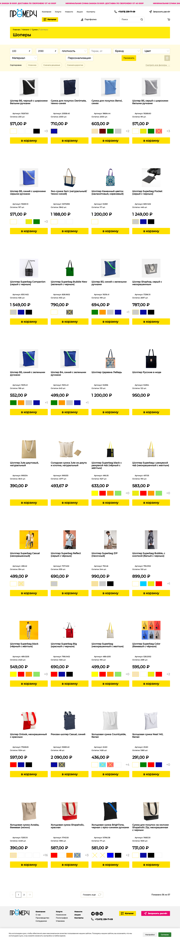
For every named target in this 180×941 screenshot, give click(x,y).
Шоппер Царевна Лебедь (107, 372)
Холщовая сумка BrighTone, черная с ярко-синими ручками (110, 826)
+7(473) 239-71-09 (104, 919)
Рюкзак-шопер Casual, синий (68, 734)
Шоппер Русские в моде (146, 372)
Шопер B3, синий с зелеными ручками (109, 283)
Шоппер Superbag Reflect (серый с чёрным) (66, 554)
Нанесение (61, 915)
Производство (42, 918)
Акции (80, 12)
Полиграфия (62, 918)
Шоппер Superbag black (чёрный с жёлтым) (24, 645)
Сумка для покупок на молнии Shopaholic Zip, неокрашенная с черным (150, 827)
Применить (129, 58)
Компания (46, 12)
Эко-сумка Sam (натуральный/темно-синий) (69, 192)
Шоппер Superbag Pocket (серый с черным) (147, 192)
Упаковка (60, 921)
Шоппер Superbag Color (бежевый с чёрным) (146, 645)
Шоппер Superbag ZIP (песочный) (105, 554)
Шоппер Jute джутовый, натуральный (24, 464)
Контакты (90, 12)
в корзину (29, 140)
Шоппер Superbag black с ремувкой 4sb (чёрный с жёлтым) (107, 465)
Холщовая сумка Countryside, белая (109, 735)
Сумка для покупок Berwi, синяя (107, 102)
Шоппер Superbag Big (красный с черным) (64, 645)
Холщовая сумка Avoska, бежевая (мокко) (24, 826)
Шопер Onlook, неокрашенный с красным (28, 735)
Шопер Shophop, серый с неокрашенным (147, 283)
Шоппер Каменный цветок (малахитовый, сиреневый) (108, 192)
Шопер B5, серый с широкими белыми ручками (150, 102)
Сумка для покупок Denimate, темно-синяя (68, 102)
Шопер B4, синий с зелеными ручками (68, 373)
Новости (69, 12)
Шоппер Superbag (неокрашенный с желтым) (108, 645)
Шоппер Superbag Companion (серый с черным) (27, 283)
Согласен (165, 935)
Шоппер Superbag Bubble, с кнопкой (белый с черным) (148, 554)
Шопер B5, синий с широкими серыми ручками (28, 192)
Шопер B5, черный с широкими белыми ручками (29, 102)
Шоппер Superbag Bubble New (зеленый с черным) (69, 283)
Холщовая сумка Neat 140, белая (147, 735)
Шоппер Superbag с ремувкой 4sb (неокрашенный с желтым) (150, 464)
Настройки (150, 935)
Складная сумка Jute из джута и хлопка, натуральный (69, 464)
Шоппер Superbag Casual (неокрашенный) (25, 554)
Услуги (58, 12)
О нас (38, 915)
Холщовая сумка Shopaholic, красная (67, 826)
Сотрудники (41, 921)
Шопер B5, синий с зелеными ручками (27, 373)
